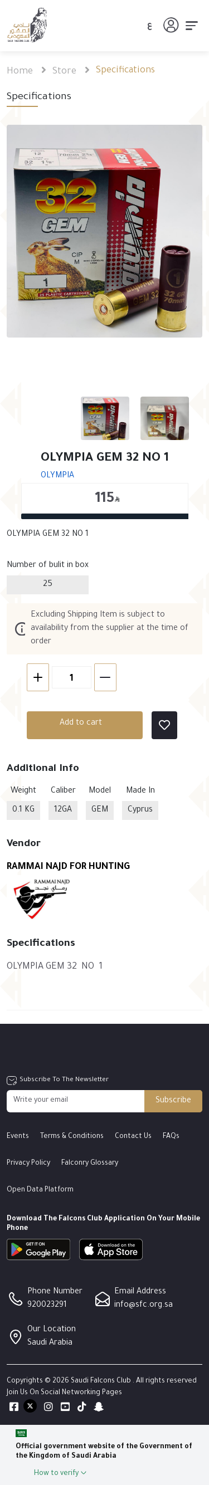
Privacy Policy (28, 1164)
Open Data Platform (40, 1190)
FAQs (171, 1137)
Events (18, 1137)
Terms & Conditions (72, 1137)
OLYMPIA (40, 476)
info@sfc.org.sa (143, 1305)
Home (20, 72)
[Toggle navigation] (192, 25)
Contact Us (133, 1137)
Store (64, 72)
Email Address (140, 1292)
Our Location (51, 1330)
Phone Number (54, 1292)
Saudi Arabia (49, 1343)
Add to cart (64, 723)
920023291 (47, 1305)
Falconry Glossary (89, 1164)
